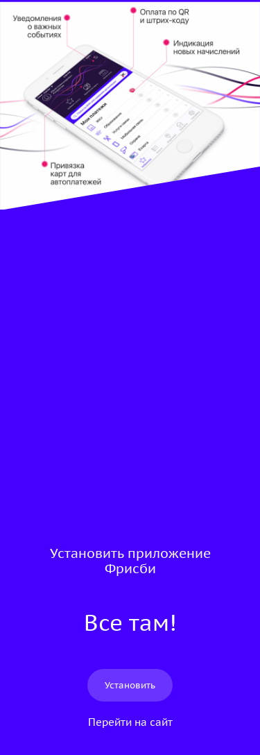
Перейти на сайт (130, 722)
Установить (130, 685)
